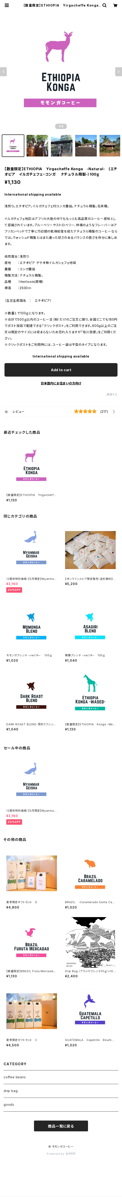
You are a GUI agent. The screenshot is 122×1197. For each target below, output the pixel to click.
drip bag (11, 1091)
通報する (111, 394)
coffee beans (15, 1077)
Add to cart (61, 370)
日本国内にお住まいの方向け (61, 383)
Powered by (61, 1153)
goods (9, 1104)
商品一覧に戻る (61, 1126)
